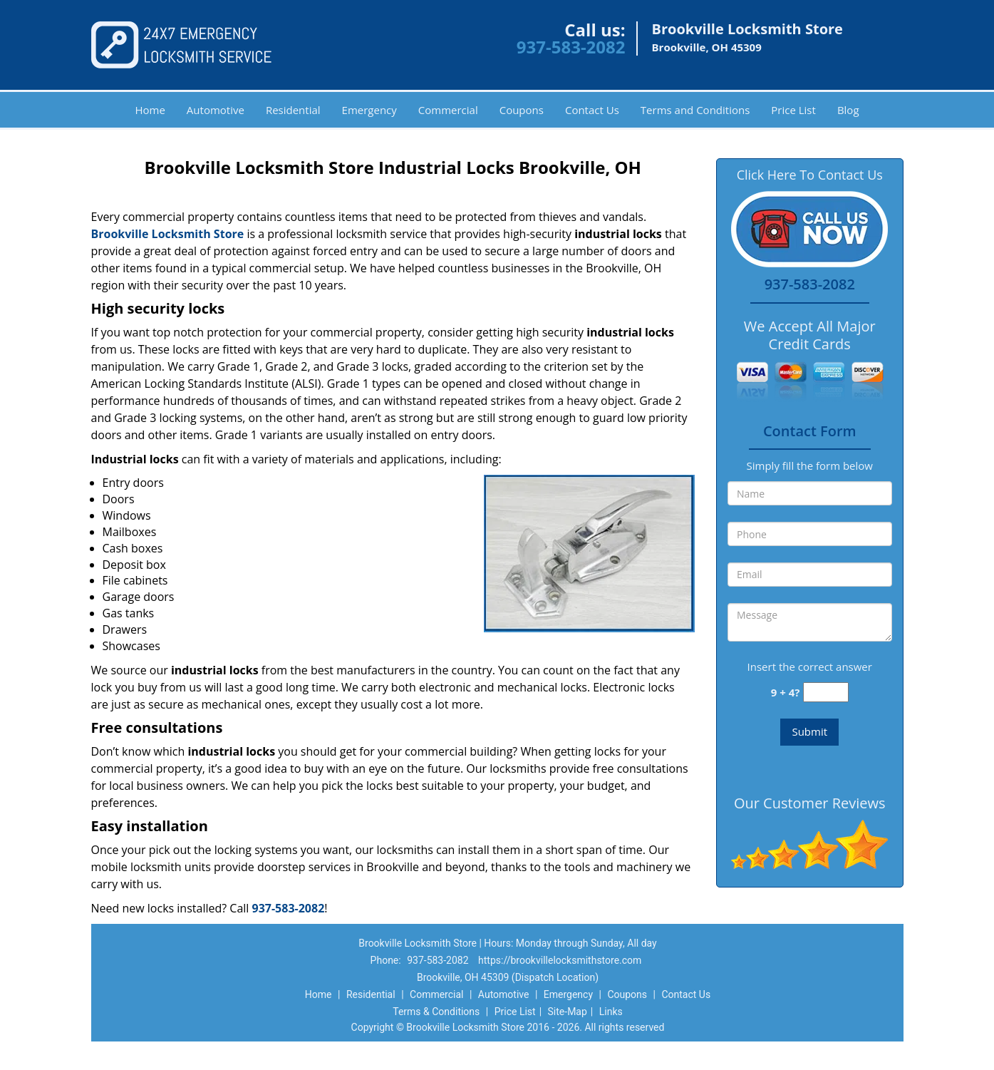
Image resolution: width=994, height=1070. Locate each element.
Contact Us (592, 110)
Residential (293, 110)
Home (150, 110)
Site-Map (567, 1011)
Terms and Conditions (695, 110)
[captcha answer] (826, 692)
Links (611, 1011)
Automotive (215, 110)
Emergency (369, 110)
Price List (793, 110)
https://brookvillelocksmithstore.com (559, 960)
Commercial (448, 110)
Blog (848, 110)
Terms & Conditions (436, 1011)
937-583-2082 (571, 46)
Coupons (521, 110)
